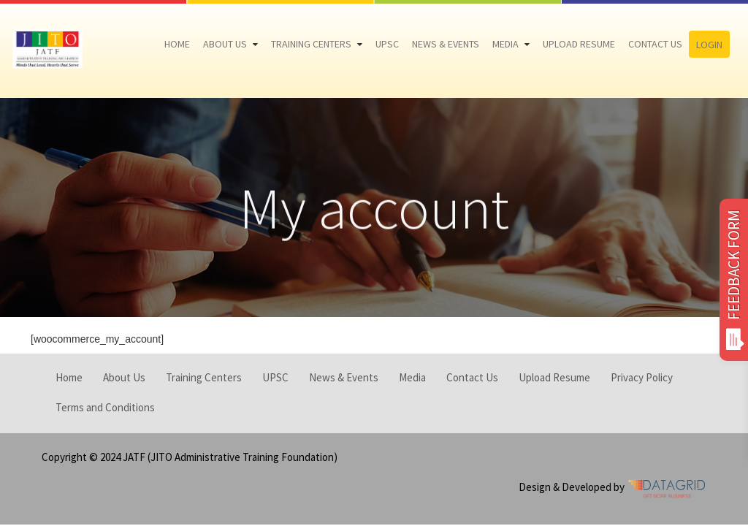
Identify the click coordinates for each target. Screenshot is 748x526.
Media (505, 43)
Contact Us (655, 43)
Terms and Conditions (105, 407)
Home (177, 43)
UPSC (387, 43)
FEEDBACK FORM (734, 280)
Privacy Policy (642, 377)
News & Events (445, 43)
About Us (225, 43)
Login (709, 44)
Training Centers (311, 43)
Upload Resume (579, 43)
